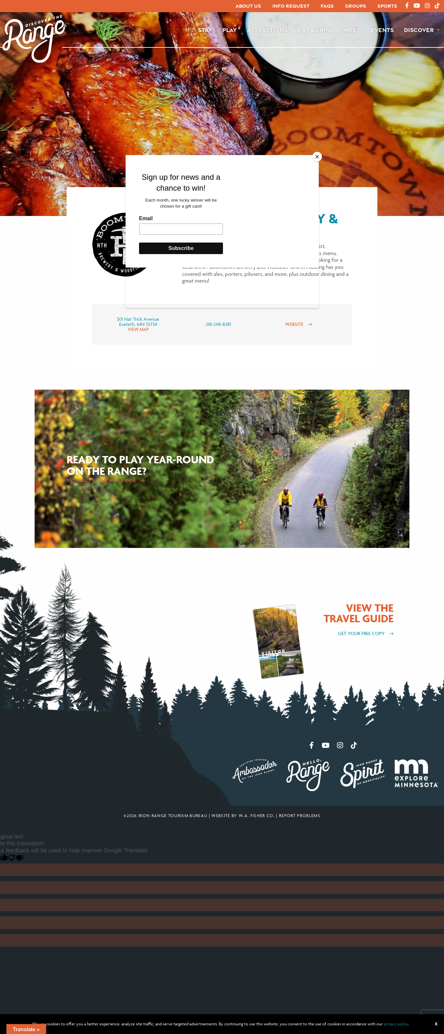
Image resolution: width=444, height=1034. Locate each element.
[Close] (317, 156)
